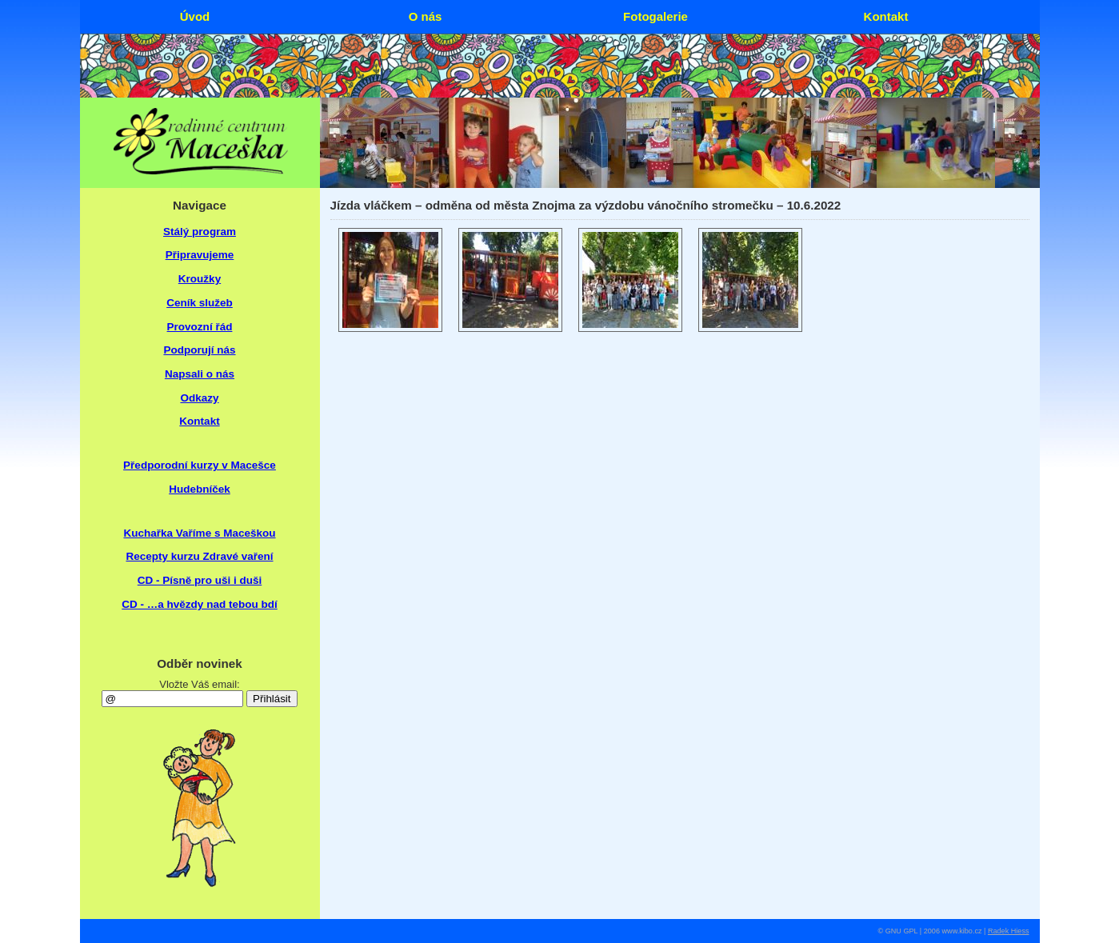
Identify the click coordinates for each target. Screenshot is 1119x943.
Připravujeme (200, 255)
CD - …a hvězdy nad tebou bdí (200, 604)
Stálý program (199, 232)
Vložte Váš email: (199, 684)
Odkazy (199, 398)
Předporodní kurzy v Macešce (199, 465)
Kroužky (199, 279)
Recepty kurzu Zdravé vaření (199, 556)
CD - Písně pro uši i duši (200, 580)
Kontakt (199, 421)
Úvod (195, 16)
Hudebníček (199, 489)
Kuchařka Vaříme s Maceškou (199, 533)
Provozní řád (200, 327)
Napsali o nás (199, 374)
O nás (425, 16)
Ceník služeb (199, 303)
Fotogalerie (655, 16)
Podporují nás (199, 350)
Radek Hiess (1008, 931)
